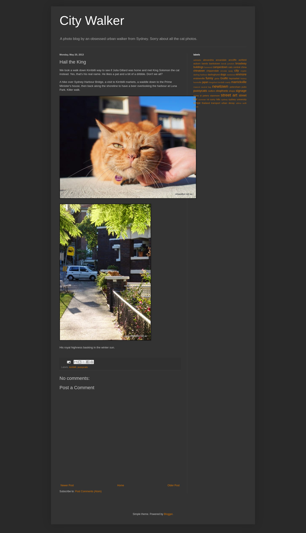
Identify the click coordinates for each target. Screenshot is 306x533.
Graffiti (224, 78)
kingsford (213, 82)
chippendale (213, 70)
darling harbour (200, 75)
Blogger (168, 514)
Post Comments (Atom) (88, 491)
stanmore (215, 95)
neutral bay (206, 87)
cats (230, 67)
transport (215, 103)
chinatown (199, 70)
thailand (206, 103)
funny (209, 78)
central (236, 67)
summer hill (203, 99)
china (243, 67)
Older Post (173, 485)
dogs (223, 74)
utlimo (238, 103)
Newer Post (67, 485)
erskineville (199, 78)
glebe (216, 78)
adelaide (197, 60)
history (243, 78)
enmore (241, 74)
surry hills (215, 99)
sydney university (237, 99)
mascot (196, 87)
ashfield (242, 60)
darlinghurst (214, 74)
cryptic (243, 71)
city (236, 70)
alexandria (208, 60)
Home (120, 485)
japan (205, 82)
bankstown (214, 63)
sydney (224, 99)
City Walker (92, 20)
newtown (220, 86)
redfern (211, 91)
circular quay (226, 71)
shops (232, 91)
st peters (204, 95)
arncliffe (232, 60)
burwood (208, 67)
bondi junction (227, 63)
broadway (240, 63)
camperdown (220, 67)
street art (229, 95)
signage (241, 90)
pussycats (83, 367)
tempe (196, 103)
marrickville (238, 82)
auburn (197, 63)
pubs (244, 87)
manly (228, 82)
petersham (235, 87)
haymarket (234, 78)
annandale (221, 60)
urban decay (228, 103)
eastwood (231, 75)
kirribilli (72, 367)
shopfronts (222, 90)
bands (205, 63)
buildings (198, 67)
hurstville (197, 82)
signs (196, 95)
